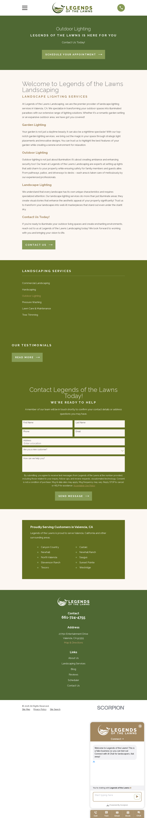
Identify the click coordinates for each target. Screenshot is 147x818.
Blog (73, 669)
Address (27, 440)
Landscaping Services (73, 663)
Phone (26, 431)
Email (78, 431)
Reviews (73, 674)
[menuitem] (73, 283)
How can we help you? (34, 458)
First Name (28, 422)
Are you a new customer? (35, 449)
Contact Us (73, 685)
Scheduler (73, 680)
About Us (73, 658)
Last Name (80, 422)
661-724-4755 (73, 617)
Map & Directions (73, 642)
